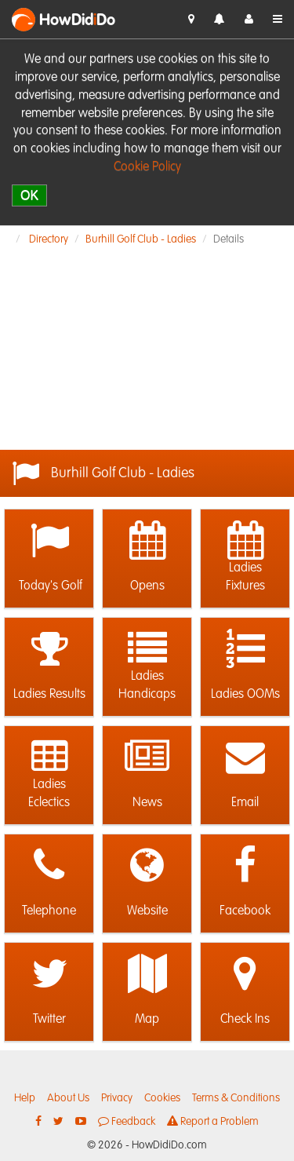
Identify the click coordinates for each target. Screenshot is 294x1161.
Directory (48, 239)
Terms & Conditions (236, 1098)
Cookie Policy (147, 167)
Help (24, 1098)
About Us (68, 1098)
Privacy (116, 1098)
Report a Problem (213, 1121)
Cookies (162, 1098)
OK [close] (29, 195)
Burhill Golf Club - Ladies (140, 239)
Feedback (126, 1121)
